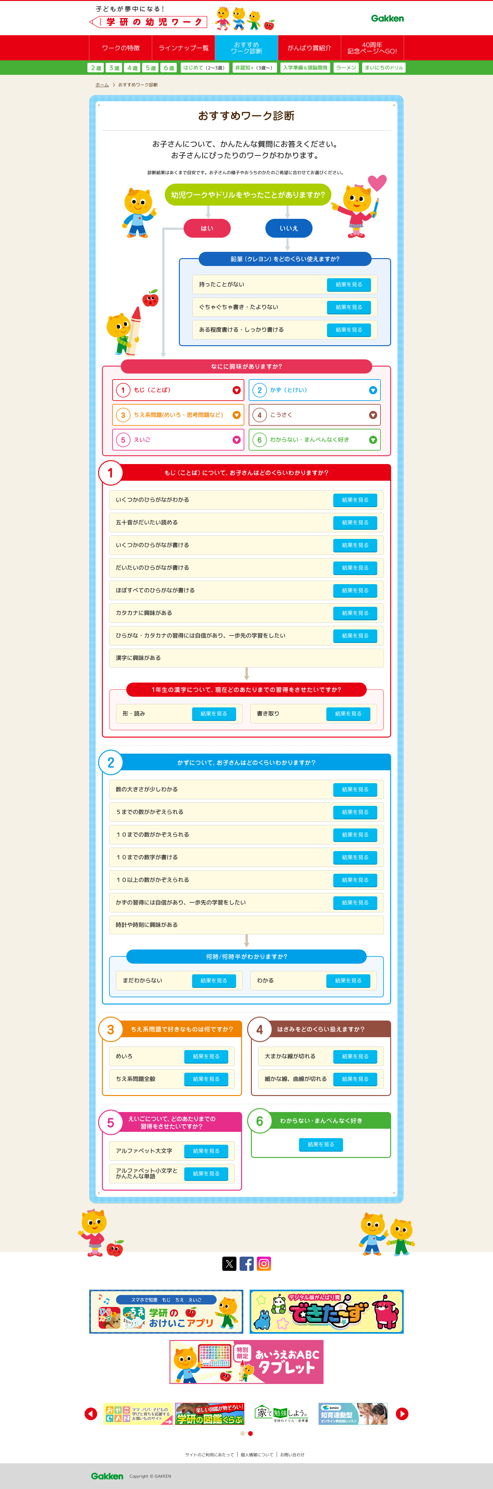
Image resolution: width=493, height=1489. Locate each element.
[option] (139, 1414)
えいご (142, 440)
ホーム (102, 85)
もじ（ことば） (153, 390)
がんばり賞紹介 (309, 47)
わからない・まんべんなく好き (309, 440)
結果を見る (349, 284)
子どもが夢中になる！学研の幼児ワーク (182, 18)
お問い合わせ (292, 1455)
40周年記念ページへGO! (372, 47)
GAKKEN (387, 18)
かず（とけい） (290, 390)
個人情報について (257, 1455)
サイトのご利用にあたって (209, 1455)
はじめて (205, 67)
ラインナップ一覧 (183, 47)
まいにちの (384, 67)
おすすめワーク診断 (246, 47)
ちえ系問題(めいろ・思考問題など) (178, 415)
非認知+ (254, 67)
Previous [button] (91, 1414)
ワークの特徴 (121, 47)
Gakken (106, 1476)
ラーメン (346, 67)
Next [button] (402, 1414)
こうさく (281, 415)
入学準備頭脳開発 (305, 67)
